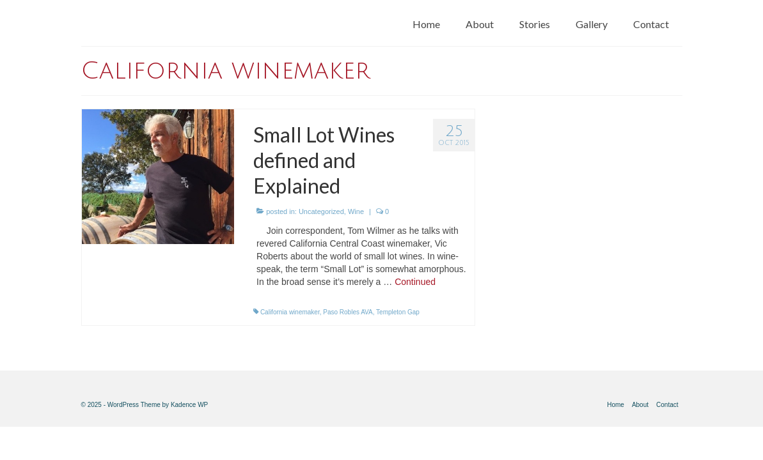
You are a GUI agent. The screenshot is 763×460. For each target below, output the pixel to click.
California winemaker (290, 312)
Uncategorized (321, 211)
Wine (356, 211)
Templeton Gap (398, 312)
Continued (415, 282)
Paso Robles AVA (347, 312)
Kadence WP (189, 404)
